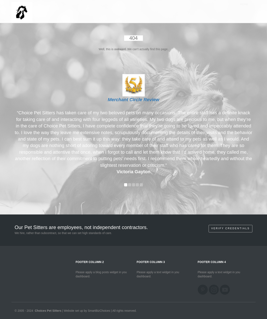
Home (244, 8)
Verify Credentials (230, 228)
